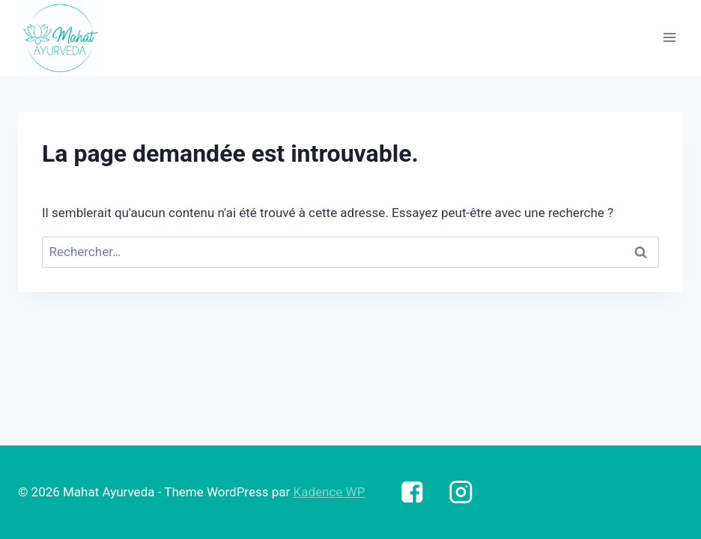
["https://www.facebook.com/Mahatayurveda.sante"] (411, 492)
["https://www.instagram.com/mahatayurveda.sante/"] (461, 492)
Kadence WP (329, 491)
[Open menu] (669, 37)
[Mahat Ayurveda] (60, 38)
